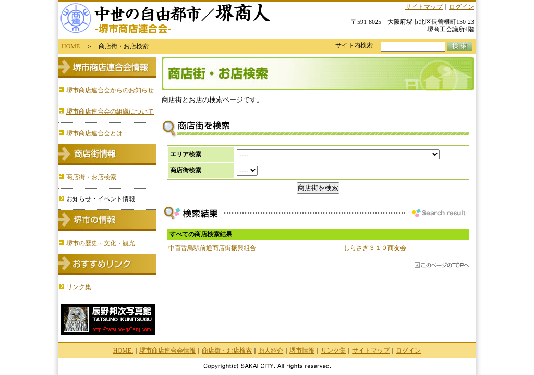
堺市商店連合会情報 (167, 350)
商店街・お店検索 (91, 177)
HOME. (123, 350)
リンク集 (78, 287)
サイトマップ (424, 6)
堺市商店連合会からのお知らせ (110, 90)
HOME (71, 46)
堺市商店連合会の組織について (110, 111)
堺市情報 (301, 350)
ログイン (461, 6)
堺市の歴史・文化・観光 (100, 243)
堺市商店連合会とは (94, 133)
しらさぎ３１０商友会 (375, 248)
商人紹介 (270, 350)
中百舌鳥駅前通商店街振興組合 (212, 248)
